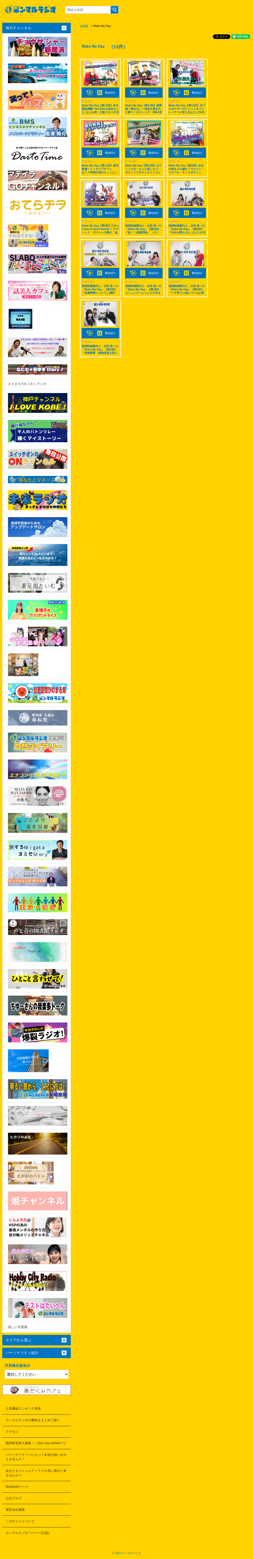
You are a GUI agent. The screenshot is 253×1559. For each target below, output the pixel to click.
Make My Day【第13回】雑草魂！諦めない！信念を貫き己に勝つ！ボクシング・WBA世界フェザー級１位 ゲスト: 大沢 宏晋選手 (143, 112)
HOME (84, 26)
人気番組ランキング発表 (23, 1408)
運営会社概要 (15, 1509)
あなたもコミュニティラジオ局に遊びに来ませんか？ (36, 1473)
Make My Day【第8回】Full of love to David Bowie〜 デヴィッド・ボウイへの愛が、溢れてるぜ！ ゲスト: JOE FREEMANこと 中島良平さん (100, 232)
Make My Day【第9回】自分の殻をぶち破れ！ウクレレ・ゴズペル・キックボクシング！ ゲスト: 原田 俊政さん (186, 170)
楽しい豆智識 (17, 1327)
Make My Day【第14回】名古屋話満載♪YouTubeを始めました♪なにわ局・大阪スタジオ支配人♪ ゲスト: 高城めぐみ (100, 110)
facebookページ (17, 1486)
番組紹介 (110, 92)
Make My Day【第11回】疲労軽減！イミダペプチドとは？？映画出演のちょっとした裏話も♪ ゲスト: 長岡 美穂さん (100, 172)
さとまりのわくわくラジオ (27, 384)
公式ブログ (14, 1498)
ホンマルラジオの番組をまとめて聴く (33, 1420)
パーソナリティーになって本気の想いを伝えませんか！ (36, 1457)
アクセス (12, 1432)
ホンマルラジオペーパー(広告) (27, 1533)
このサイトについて (20, 1521)
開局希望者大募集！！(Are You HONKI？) (35, 1443)
